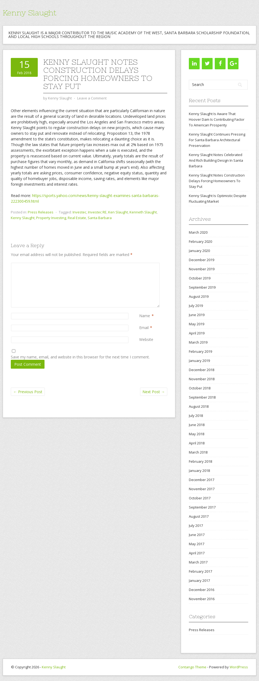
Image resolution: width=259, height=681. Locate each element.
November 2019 (201, 269)
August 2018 (199, 406)
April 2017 (197, 553)
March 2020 (198, 232)
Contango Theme (192, 667)
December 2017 (201, 479)
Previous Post (27, 391)
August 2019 (199, 296)
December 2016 (201, 589)
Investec (79, 212)
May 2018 (196, 433)
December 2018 (201, 369)
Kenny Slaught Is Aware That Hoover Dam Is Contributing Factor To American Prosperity (216, 119)
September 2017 (202, 507)
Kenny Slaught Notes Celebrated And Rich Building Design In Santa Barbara (216, 160)
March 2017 (198, 562)
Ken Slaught (118, 212)
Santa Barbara (100, 217)
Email (144, 327)
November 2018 (201, 378)
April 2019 (197, 333)
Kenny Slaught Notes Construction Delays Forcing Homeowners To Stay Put (217, 181)
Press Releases (40, 212)
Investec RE (97, 212)
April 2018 (197, 443)
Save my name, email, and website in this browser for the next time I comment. (80, 356)
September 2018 (202, 397)
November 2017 (201, 488)
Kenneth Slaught (143, 212)
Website (146, 339)
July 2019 (196, 305)
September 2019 (202, 287)
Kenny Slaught (29, 12)
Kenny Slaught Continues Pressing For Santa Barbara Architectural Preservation (217, 140)
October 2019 (199, 278)
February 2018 (200, 461)
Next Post (153, 391)
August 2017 (199, 516)
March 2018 (198, 452)
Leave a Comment (92, 98)
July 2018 (196, 415)
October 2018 (199, 388)
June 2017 (197, 534)
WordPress (239, 667)
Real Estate (77, 217)
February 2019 (200, 351)
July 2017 (196, 525)
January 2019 (199, 360)
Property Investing (51, 217)
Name (144, 316)
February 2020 (200, 241)
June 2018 (197, 424)
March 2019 (198, 342)
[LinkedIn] (194, 63)
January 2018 (199, 470)
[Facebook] (220, 63)
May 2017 (196, 543)
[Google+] (233, 63)
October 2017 (199, 498)
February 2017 (200, 571)
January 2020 (199, 250)
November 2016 (201, 598)
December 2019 (201, 259)
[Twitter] (207, 63)
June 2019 (197, 314)
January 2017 (199, 580)
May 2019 (196, 324)
